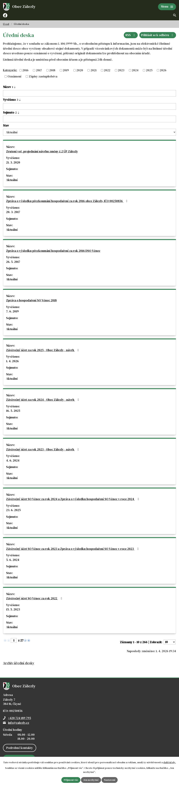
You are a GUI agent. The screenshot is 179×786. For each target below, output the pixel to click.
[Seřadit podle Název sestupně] (15, 87)
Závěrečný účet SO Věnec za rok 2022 (34, 598)
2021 (93, 70)
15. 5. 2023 (13, 609)
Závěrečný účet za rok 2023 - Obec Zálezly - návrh (43, 449)
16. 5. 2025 (13, 411)
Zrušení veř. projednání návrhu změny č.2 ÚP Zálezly (42, 151)
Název (8, 87)
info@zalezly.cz (18, 723)
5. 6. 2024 (12, 560)
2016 (25, 70)
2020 (79, 70)
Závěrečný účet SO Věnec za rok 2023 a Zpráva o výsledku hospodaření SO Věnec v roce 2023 (73, 549)
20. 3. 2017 (13, 212)
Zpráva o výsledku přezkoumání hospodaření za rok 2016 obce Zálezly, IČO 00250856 (67, 201)
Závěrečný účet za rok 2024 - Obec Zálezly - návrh (43, 400)
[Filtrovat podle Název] (89, 93)
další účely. (169, 762)
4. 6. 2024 (12, 460)
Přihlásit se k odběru (157, 35)
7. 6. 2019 (12, 311)
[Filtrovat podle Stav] (89, 132)
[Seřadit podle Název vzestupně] (15, 86)
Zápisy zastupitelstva (43, 76)
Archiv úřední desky (18, 663)
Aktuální (12, 180)
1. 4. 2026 (12, 361)
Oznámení (14, 76)
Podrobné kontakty (19, 748)
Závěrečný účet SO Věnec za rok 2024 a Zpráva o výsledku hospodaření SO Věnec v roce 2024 (73, 499)
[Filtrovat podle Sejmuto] (89, 119)
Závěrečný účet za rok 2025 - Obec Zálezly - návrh (43, 350)
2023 (121, 70)
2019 (66, 70)
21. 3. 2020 (13, 162)
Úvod (6, 24)
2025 (149, 70)
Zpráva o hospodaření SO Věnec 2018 (31, 300)
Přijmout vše (71, 780)
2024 (135, 70)
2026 (163, 70)
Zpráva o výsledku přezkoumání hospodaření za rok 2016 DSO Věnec (53, 251)
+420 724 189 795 (19, 718)
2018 (52, 70)
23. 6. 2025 (13, 510)
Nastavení (109, 780)
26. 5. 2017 (13, 262)
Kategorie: (10, 70)
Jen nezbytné (91, 780)
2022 (107, 70)
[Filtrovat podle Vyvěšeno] (89, 106)
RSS (131, 35)
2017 (39, 70)
